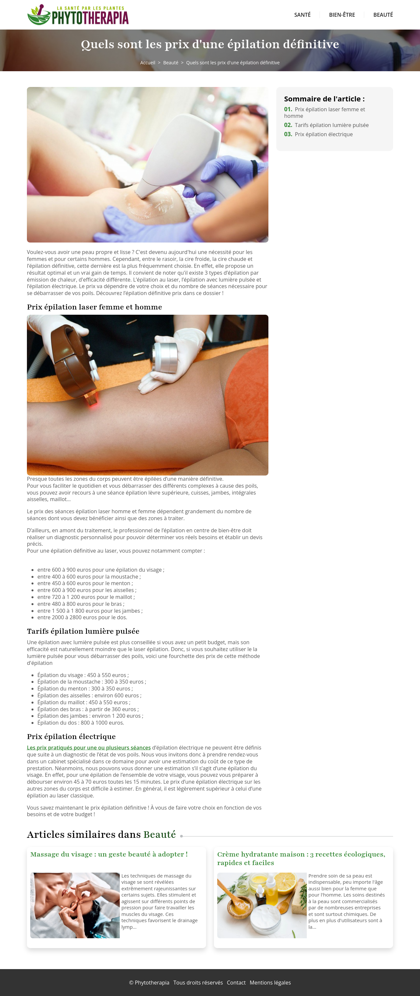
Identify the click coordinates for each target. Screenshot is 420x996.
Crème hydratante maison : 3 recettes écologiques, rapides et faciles (301, 859)
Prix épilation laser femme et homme (324, 113)
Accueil (148, 62)
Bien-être (342, 14)
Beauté (383, 14)
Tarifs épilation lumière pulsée (326, 125)
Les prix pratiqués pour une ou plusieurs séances (89, 747)
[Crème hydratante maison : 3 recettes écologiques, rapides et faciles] (260, 905)
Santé (302, 14)
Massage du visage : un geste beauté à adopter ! (109, 854)
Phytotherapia (152, 982)
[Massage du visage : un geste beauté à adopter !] (73, 905)
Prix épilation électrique (318, 134)
